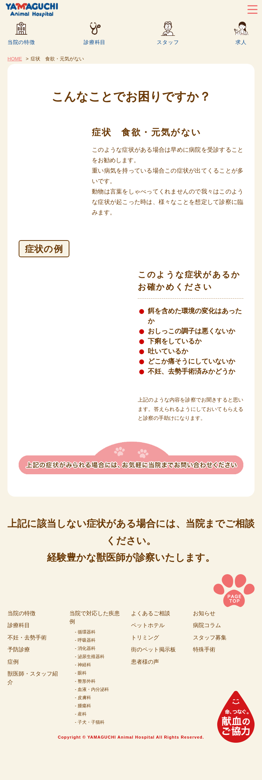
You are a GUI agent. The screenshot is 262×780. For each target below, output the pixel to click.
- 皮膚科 (83, 697)
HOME (14, 59)
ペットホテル (148, 625)
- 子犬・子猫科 (90, 722)
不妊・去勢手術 (27, 637)
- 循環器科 (85, 632)
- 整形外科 (85, 681)
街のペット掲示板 (153, 649)
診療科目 (95, 42)
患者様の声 (145, 661)
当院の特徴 (21, 42)
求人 (241, 42)
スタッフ (168, 42)
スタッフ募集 (210, 637)
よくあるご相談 (150, 613)
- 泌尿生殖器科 (90, 656)
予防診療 (18, 649)
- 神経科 (83, 664)
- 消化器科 (85, 648)
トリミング (145, 637)
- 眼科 (81, 673)
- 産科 (81, 714)
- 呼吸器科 (85, 640)
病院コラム (207, 625)
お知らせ (204, 613)
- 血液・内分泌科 (92, 689)
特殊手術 (204, 649)
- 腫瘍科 (83, 705)
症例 (13, 661)
